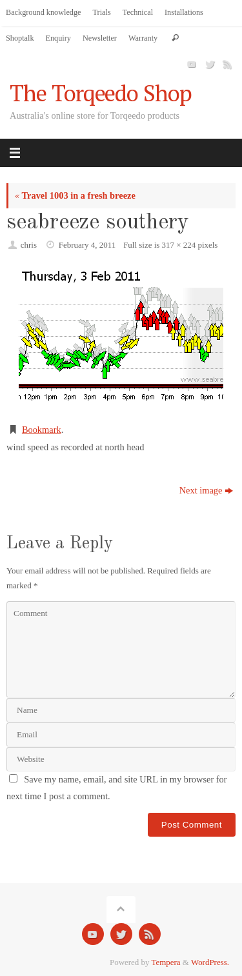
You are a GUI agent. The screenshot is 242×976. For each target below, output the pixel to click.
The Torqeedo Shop (101, 93)
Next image (206, 490)
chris (29, 245)
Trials (102, 12)
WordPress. (210, 962)
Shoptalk (20, 38)
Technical (138, 12)
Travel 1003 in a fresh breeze (75, 195)
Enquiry (58, 38)
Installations (184, 12)
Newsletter (100, 38)
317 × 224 (179, 245)
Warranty (142, 38)
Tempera (166, 962)
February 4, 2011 (87, 245)
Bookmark (41, 429)
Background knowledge (43, 12)
